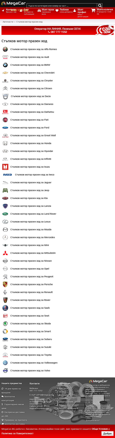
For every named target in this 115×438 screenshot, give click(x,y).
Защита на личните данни (67, 409)
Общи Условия (100, 428)
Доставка (63, 395)
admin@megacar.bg (45, 395)
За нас (62, 391)
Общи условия (66, 401)
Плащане (63, 398)
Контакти (63, 388)
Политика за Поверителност (17, 433)
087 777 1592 (20, 10)
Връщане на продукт (69, 405)
